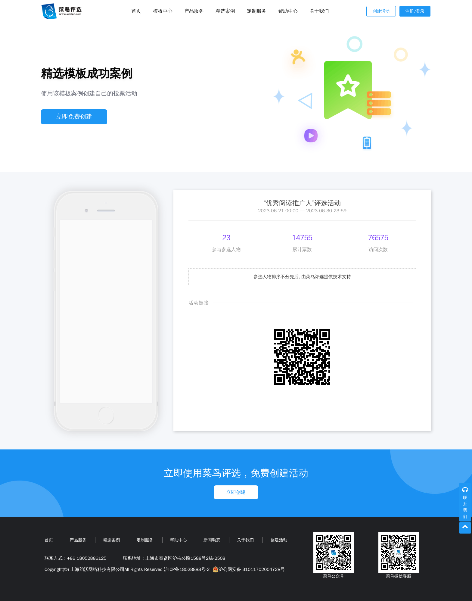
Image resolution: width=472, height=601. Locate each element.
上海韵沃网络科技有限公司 (97, 569)
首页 (49, 540)
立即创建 (236, 492)
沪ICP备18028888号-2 (187, 569)
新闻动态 (211, 540)
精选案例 (225, 11)
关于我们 (319, 11)
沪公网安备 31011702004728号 (248, 569)
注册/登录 (414, 11)
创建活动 (381, 11)
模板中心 (162, 11)
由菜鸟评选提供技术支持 (326, 276)
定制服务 (256, 11)
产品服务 (194, 11)
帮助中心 (288, 11)
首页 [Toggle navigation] (136, 11)
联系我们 (465, 507)
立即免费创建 (74, 116)
